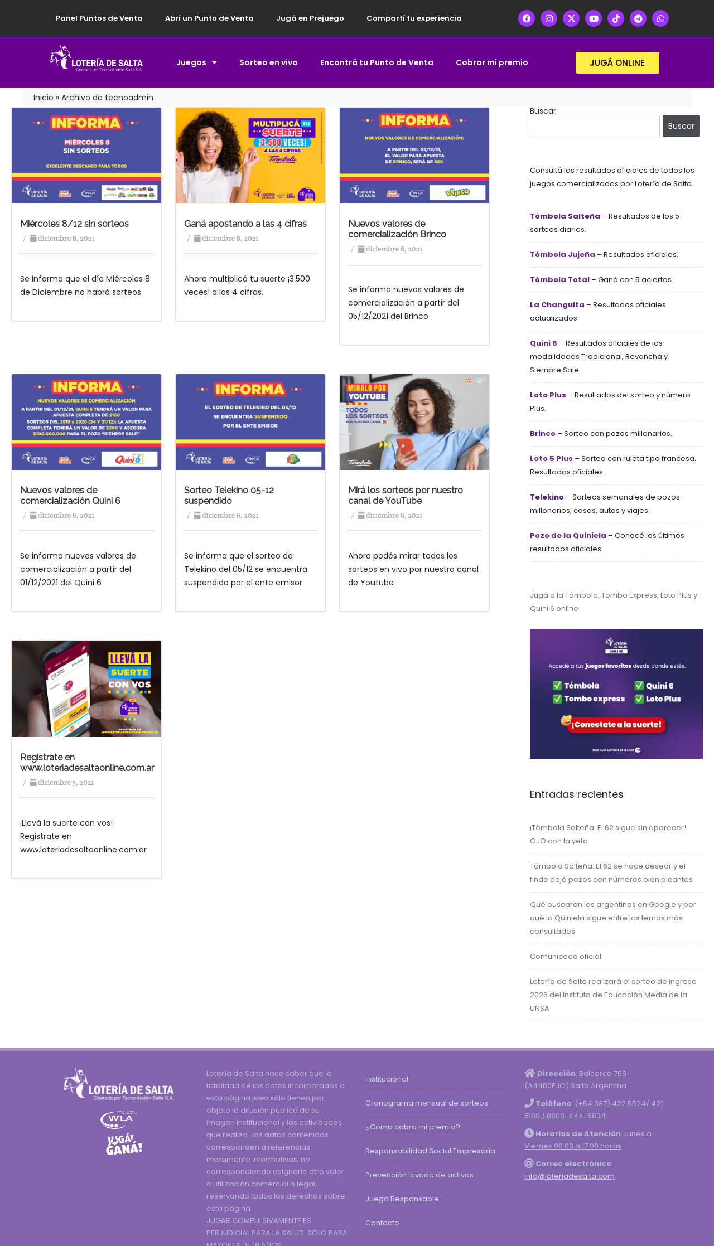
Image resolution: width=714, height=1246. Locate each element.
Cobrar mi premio (492, 62)
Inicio (43, 97)
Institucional (386, 1079)
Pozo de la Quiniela (568, 535)
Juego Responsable (402, 1199)
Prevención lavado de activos (419, 1175)
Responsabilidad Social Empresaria (430, 1151)
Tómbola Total (560, 279)
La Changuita (557, 304)
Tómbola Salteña (565, 216)
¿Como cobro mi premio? (412, 1127)
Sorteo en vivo (268, 62)
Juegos (196, 62)
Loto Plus (548, 395)
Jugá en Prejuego (310, 18)
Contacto (382, 1223)
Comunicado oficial (565, 956)
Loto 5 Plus (551, 458)
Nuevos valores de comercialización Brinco (397, 229)
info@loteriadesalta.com (569, 1176)
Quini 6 (543, 343)
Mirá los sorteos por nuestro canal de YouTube (405, 495)
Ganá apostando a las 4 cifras (245, 224)
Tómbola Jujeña (562, 254)
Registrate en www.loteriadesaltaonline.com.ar (87, 762)
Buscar (543, 111)
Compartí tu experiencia (414, 18)
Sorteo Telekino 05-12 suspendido (229, 495)
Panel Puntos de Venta (99, 18)
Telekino (547, 497)
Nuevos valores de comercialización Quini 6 (70, 495)
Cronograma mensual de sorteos (426, 1103)
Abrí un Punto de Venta (209, 18)
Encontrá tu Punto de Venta (376, 62)
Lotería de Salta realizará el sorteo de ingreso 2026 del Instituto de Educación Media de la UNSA (613, 995)
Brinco (543, 433)
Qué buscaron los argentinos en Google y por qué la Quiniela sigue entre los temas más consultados (613, 918)
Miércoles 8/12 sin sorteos (74, 224)
